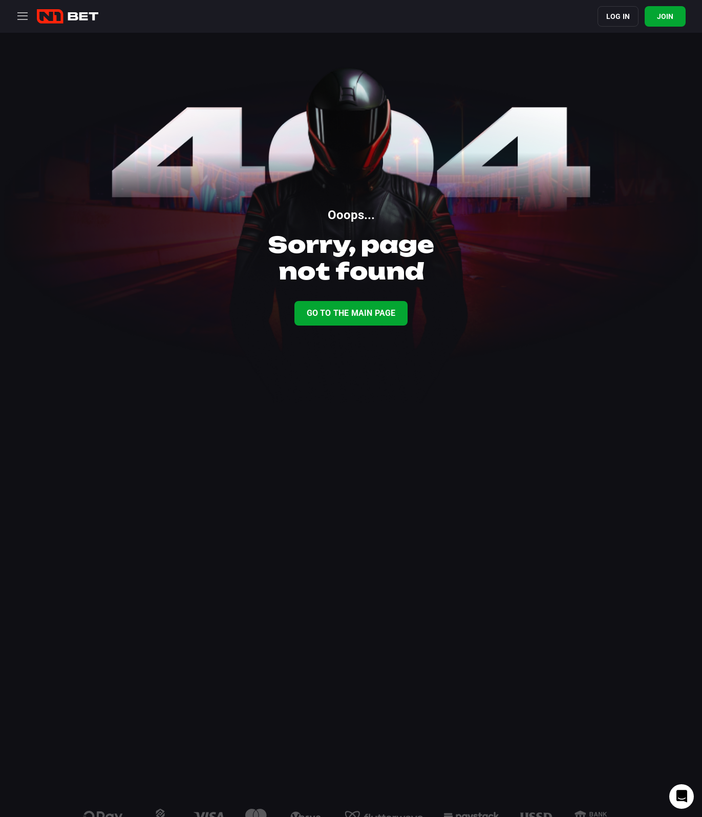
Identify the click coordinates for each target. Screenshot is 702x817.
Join (665, 16)
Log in (618, 16)
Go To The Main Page (351, 313)
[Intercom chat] (681, 796)
